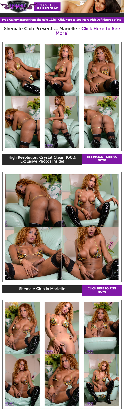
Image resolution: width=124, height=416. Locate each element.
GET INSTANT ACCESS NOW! (102, 159)
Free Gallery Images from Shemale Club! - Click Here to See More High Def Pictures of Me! (62, 20)
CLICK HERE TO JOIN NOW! (102, 290)
